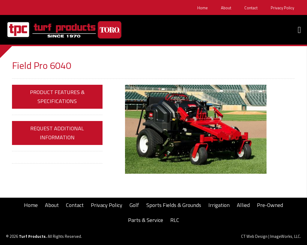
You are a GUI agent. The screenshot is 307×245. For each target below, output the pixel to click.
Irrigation (219, 205)
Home (202, 8)
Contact (251, 8)
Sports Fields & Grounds (173, 205)
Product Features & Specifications (57, 96)
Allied (243, 205)
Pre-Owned (270, 205)
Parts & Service (145, 220)
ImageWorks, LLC (285, 236)
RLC (174, 220)
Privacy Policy (282, 8)
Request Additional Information (57, 132)
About (226, 8)
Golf (134, 205)
